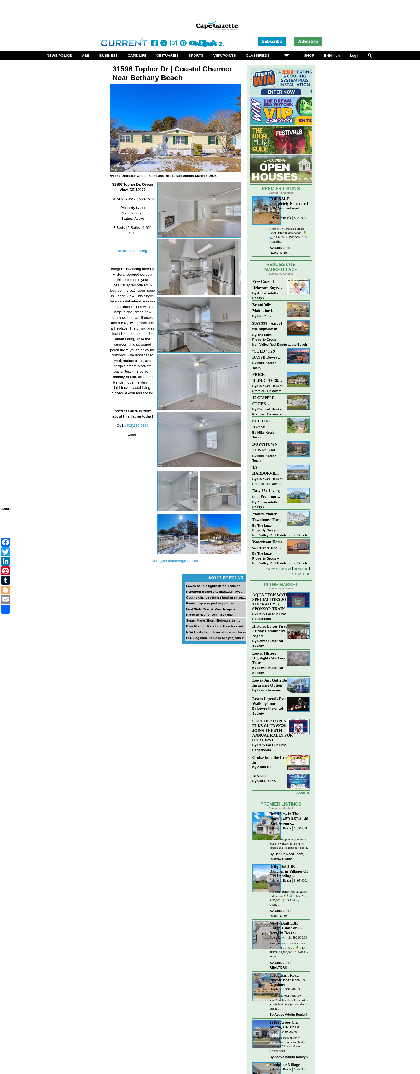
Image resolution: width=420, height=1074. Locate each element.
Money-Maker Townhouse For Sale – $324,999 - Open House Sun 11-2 (266, 517)
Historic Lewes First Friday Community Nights (269, 631)
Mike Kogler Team (264, 365)
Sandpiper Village (284, 1064)
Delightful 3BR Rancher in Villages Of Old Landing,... (288, 871)
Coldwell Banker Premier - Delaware (267, 388)
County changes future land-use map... (216, 597)
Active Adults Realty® (265, 295)
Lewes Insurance (270, 690)
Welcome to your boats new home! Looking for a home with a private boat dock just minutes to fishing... (288, 1002)
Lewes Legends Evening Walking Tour (272, 701)
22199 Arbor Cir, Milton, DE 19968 (284, 1024)
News (298, 568)
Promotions (276, 568)
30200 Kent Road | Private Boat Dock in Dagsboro (287, 980)
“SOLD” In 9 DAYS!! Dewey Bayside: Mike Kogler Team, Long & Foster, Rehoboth (265, 354)
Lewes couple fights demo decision (213, 586)
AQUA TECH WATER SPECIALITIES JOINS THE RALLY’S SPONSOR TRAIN (272, 601)
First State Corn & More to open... (212, 609)
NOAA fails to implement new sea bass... (217, 632)
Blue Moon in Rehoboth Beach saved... (216, 626)
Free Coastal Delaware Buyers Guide (266, 285)
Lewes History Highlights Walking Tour (268, 658)
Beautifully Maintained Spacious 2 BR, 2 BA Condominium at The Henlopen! (267, 308)
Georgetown (277, 938)
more (300, 793)
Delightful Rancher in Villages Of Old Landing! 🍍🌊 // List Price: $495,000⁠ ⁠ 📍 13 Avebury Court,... (288, 898)
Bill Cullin (264, 316)
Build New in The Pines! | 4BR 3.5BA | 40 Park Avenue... (288, 818)
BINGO (259, 776)
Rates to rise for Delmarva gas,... (211, 614)
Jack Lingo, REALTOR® (280, 250)
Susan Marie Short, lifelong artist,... (213, 620)
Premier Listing (281, 188)
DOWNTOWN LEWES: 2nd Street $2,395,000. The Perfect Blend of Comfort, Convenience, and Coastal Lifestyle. (267, 447)
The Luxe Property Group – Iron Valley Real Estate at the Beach (279, 339)
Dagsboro (275, 989)
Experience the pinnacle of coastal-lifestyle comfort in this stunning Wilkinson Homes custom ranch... (287, 1044)
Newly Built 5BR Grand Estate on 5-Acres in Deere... (285, 928)
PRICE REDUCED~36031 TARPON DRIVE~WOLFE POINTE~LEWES (267, 378)
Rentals (297, 574)
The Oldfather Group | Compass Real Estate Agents (154, 175)
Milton (273, 1032)
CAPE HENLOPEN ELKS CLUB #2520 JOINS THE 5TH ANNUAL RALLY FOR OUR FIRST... (272, 730)
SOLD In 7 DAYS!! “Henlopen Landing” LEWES (261, 424)
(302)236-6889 (136, 425)
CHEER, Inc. (266, 767)
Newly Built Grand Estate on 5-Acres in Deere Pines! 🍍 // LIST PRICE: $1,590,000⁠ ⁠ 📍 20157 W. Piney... (289, 950)
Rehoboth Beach (280, 218)
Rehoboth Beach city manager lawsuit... (216, 591)
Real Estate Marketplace (281, 267)
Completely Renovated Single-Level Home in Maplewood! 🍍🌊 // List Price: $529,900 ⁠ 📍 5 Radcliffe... (288, 235)
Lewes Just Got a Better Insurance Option (272, 682)
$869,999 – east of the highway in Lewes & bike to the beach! (267, 326)
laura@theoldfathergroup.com (175, 561)
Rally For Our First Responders (269, 616)
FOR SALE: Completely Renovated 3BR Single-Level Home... (288, 205)
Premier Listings (281, 804)
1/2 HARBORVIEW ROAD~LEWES (266, 471)
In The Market (281, 584)
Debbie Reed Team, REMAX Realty (286, 856)
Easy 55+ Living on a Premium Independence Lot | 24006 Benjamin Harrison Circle (267, 494)
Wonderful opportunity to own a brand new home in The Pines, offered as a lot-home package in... (289, 843)
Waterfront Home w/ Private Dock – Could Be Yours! (267, 545)
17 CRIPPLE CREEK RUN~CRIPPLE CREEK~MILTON (267, 401)
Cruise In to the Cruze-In (272, 759)
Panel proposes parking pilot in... (211, 603)
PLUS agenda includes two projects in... (216, 638)
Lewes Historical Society (267, 643)
